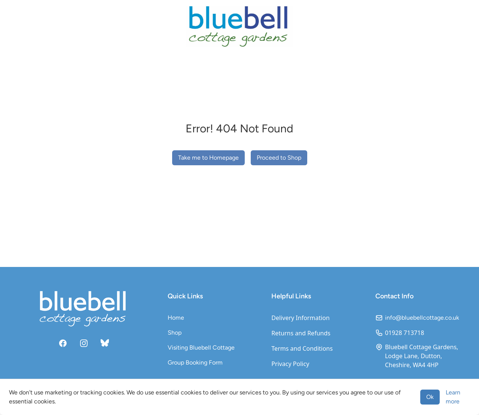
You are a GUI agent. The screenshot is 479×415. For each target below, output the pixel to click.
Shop (174, 332)
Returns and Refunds (300, 333)
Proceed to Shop (279, 157)
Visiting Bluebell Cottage (201, 347)
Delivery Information (300, 318)
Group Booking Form (195, 362)
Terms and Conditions (302, 348)
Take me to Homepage (208, 157)
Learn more (453, 397)
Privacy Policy (290, 364)
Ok (430, 396)
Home (176, 317)
